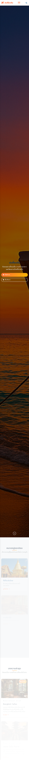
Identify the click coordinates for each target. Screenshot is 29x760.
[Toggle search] (26, 2)
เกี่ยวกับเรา (6, 279)
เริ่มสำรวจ (6, 274)
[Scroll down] (14, 533)
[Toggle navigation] (19, 3)
